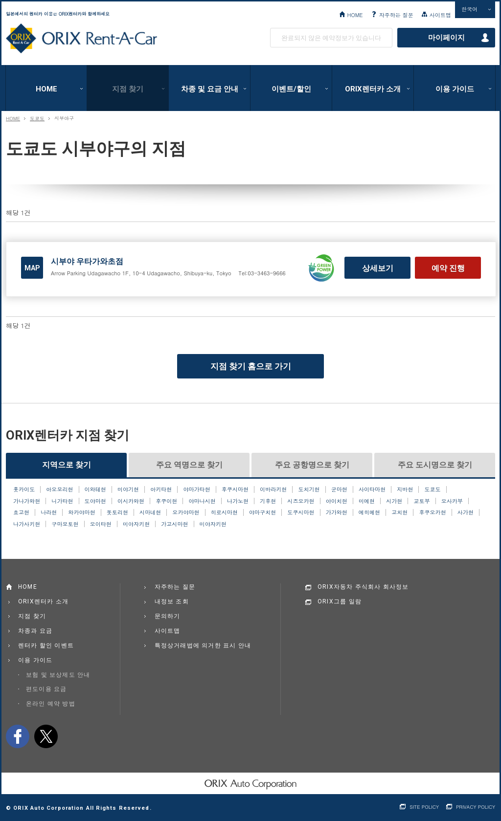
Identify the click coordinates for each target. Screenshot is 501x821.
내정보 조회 (172, 601)
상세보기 (377, 268)
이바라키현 (273, 489)
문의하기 (168, 616)
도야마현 (95, 501)
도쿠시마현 (300, 512)
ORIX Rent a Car (81, 38)
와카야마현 (81, 512)
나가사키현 (26, 524)
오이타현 (101, 524)
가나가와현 (26, 501)
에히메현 (369, 512)
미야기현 (128, 489)
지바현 (405, 489)
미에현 (367, 501)
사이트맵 (440, 14)
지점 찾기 (127, 89)
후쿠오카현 (432, 512)
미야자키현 (136, 524)
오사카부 (452, 501)
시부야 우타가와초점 (87, 261)
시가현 (394, 501)
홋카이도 (24, 489)
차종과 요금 (35, 630)
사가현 (465, 512)
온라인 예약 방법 (50, 703)
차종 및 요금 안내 (209, 89)
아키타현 (161, 489)
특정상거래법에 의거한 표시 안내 (203, 645)
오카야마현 (185, 512)
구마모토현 (64, 524)
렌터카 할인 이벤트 (46, 645)
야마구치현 (262, 512)
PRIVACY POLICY (475, 807)
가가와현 (336, 512)
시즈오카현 (300, 501)
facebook (17, 736)
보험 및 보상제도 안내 (58, 674)
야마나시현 (202, 501)
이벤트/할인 (291, 89)
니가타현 (62, 501)
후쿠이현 (166, 501)
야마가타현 (196, 489)
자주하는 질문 (396, 14)
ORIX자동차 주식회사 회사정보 (363, 586)
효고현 (21, 512)
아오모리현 (59, 489)
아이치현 (336, 501)
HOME (355, 14)
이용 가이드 (454, 89)
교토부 (421, 501)
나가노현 (238, 501)
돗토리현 (117, 512)
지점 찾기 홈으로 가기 (250, 366)
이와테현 (95, 489)
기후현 (268, 501)
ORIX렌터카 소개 (373, 89)
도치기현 (308, 489)
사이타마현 (372, 489)
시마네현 (150, 512)
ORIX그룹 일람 (340, 601)
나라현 (49, 512)
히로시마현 (224, 512)
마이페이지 (446, 37)
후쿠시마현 (235, 489)
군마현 (339, 489)
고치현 (399, 512)
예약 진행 (448, 268)
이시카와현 (130, 501)
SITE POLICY (424, 807)
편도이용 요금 (46, 689)
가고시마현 (174, 524)
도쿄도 (37, 118)
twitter (46, 736)
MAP (32, 268)
